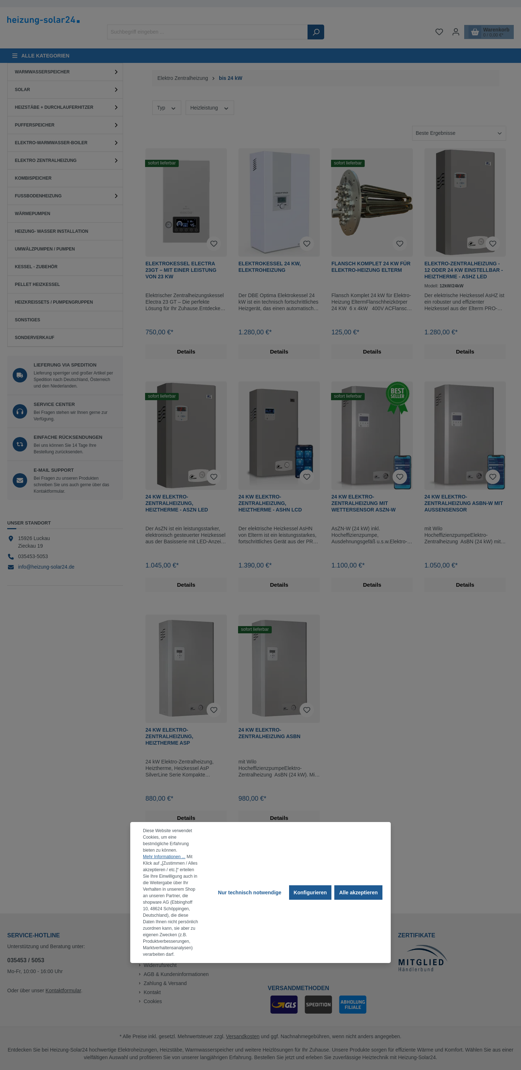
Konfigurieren (310, 892)
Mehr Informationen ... (164, 856)
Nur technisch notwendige (249, 892)
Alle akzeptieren (358, 892)
